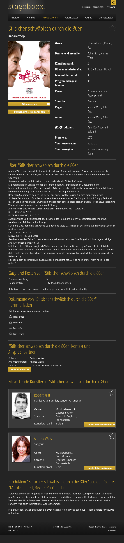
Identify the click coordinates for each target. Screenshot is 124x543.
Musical (66, 456)
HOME (10, 527)
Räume (88, 17)
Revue (107, 43)
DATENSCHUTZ (14, 530)
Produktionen (50, 17)
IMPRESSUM (28, 527)
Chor (70, 412)
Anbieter (16, 17)
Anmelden (86, 7)
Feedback (111, 7)
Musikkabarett (94, 43)
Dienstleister (106, 17)
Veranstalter (71, 17)
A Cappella (65, 411)
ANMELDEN (57, 527)
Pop (89, 47)
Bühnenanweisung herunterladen (31, 310)
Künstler (31, 17)
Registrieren (98, 7)
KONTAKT (18, 527)
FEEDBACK (67, 527)
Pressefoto (18, 316)
